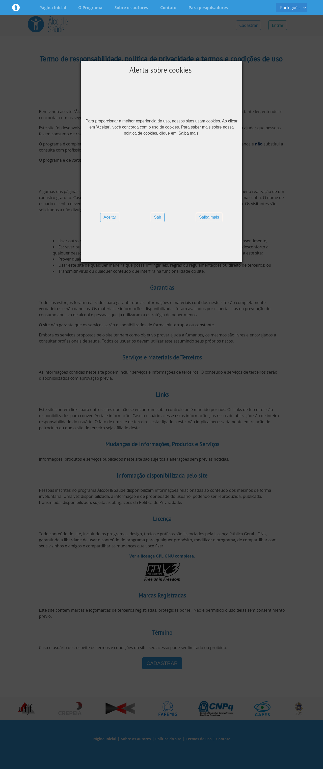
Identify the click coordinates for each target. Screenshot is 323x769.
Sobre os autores (131, 7)
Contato (168, 7)
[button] (109, 217)
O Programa (90, 7)
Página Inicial (52, 7)
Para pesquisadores (208, 7)
